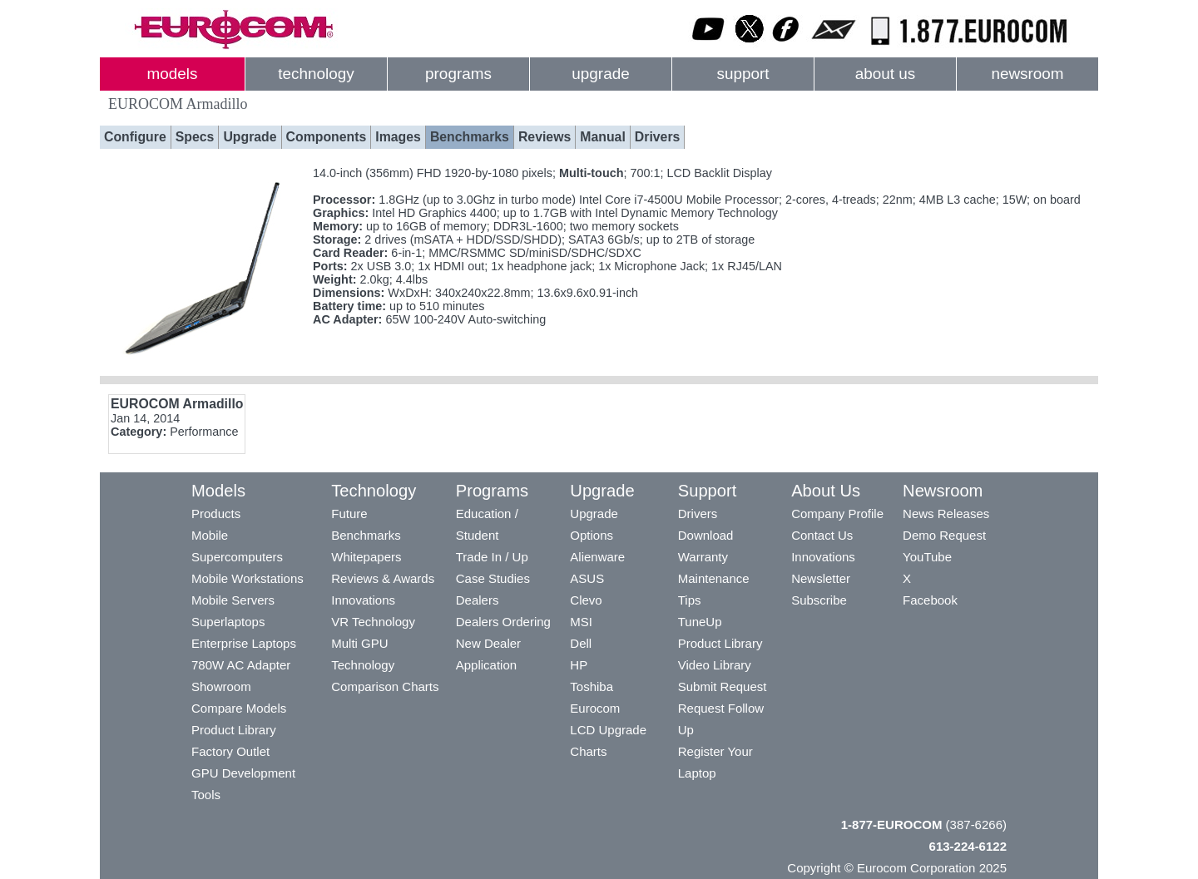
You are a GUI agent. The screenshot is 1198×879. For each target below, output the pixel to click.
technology (316, 73)
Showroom (221, 686)
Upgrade (249, 137)
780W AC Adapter (240, 665)
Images (398, 137)
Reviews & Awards (382, 578)
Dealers (477, 600)
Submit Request (722, 686)
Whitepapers (366, 557)
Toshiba (591, 686)
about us (885, 73)
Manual (603, 137)
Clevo (585, 600)
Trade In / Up (492, 557)
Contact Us (822, 535)
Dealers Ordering (503, 622)
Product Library (233, 730)
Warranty (703, 557)
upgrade (600, 73)
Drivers (658, 137)
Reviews (544, 137)
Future (349, 513)
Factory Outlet (230, 751)
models (172, 73)
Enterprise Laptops (243, 643)
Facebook (930, 600)
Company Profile (837, 513)
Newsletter (820, 578)
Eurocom (595, 708)
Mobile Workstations (247, 578)
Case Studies (493, 578)
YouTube (927, 557)
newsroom (1027, 73)
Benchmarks (469, 137)
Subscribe (819, 600)
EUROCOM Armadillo (177, 404)
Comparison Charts (384, 686)
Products (215, 513)
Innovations (363, 600)
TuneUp (700, 622)
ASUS (587, 578)
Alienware (597, 557)
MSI (581, 622)
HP (578, 665)
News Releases (946, 513)
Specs (195, 137)
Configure (135, 137)
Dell (581, 643)
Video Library (714, 665)
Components (326, 137)
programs (458, 73)
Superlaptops (228, 622)
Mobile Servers (233, 600)
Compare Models (238, 708)
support (742, 73)
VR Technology (373, 622)
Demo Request (944, 535)
